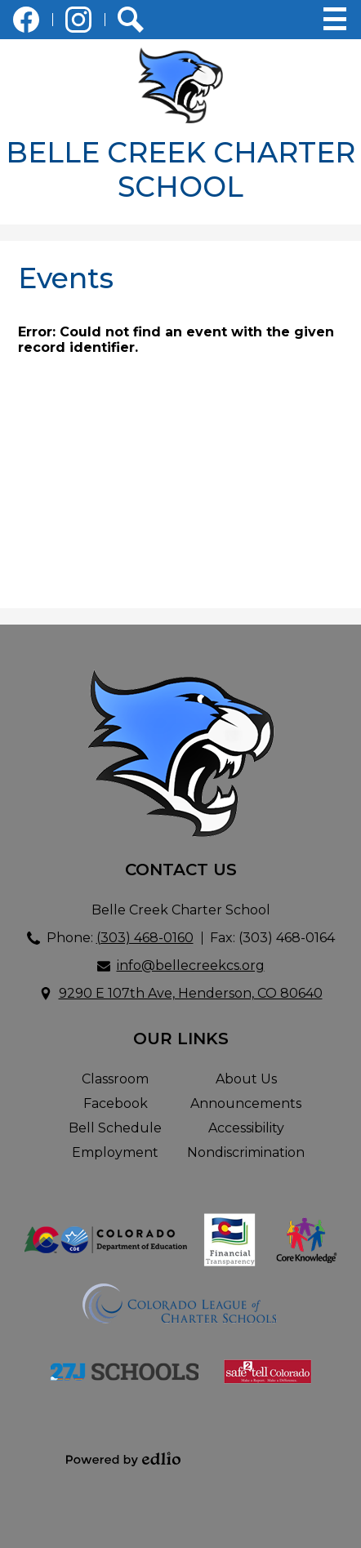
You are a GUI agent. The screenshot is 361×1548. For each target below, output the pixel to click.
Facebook (26, 23)
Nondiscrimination (246, 1152)
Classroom (115, 1079)
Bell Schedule (115, 1128)
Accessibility (246, 1128)
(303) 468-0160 (145, 937)
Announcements (245, 1103)
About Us (246, 1079)
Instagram (78, 23)
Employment (115, 1152)
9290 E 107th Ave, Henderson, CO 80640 (191, 993)
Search (130, 23)
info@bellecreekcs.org (191, 965)
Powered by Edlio (123, 1459)
